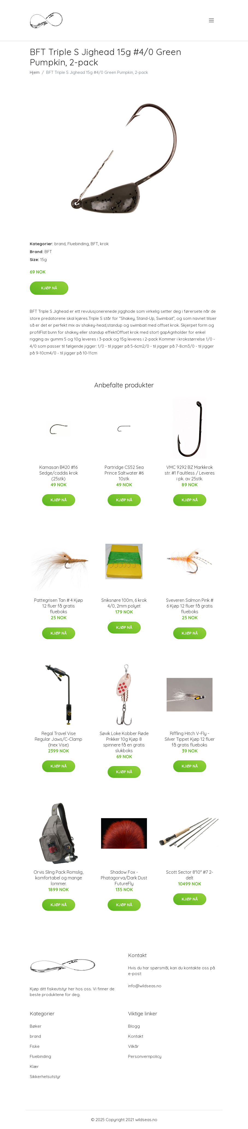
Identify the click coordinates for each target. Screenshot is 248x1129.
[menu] (211, 20)
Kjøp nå (49, 288)
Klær (34, 1066)
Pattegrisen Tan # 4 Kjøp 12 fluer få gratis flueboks (58, 605)
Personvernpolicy (144, 1056)
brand (60, 243)
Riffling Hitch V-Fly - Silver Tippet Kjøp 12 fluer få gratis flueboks (190, 739)
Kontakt (135, 1036)
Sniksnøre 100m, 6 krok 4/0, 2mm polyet (124, 603)
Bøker (36, 1026)
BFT (94, 243)
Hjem (35, 72)
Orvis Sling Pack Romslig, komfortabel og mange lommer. (58, 877)
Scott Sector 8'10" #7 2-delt (189, 875)
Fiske (35, 1046)
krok (104, 243)
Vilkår (133, 1046)
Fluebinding (78, 243)
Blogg (134, 1026)
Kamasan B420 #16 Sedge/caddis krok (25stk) (58, 473)
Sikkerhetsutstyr (45, 1076)
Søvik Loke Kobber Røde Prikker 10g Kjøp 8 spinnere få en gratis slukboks (124, 742)
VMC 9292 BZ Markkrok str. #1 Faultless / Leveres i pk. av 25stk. (190, 473)
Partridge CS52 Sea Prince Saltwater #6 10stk (124, 473)
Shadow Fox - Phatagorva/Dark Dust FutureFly (124, 877)
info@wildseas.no (144, 985)
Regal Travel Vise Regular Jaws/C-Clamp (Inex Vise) (58, 739)
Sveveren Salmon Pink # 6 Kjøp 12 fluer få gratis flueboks (189, 605)
